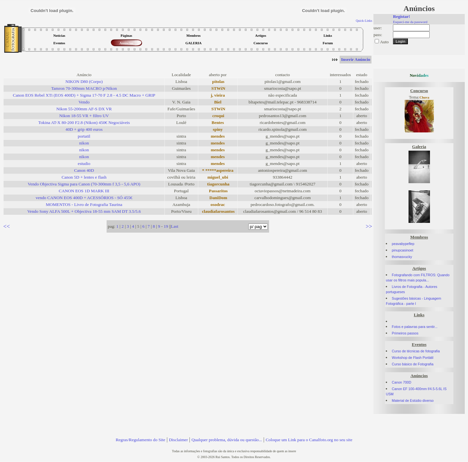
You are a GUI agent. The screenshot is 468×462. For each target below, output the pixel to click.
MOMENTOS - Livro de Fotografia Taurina (84, 204)
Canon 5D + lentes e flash (83, 177)
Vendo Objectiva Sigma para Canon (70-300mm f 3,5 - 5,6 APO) (84, 184)
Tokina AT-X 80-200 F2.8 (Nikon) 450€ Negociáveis (84, 122)
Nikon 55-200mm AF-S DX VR (84, 108)
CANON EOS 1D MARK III (84, 190)
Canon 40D (84, 170)
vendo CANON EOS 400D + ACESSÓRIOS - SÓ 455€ (84, 197)
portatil (84, 136)
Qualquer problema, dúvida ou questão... (226, 439)
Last (174, 226)
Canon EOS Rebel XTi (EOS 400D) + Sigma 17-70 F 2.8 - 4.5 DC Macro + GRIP (84, 95)
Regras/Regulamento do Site (140, 439)
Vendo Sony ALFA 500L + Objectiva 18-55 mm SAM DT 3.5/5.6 (84, 211)
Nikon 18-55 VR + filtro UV (84, 115)
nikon (84, 143)
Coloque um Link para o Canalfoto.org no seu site (309, 439)
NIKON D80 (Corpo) (84, 81)
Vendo (84, 102)
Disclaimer (178, 439)
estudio (84, 163)
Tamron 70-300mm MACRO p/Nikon (84, 88)
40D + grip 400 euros (84, 129)
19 (166, 226)
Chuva (424, 97)
